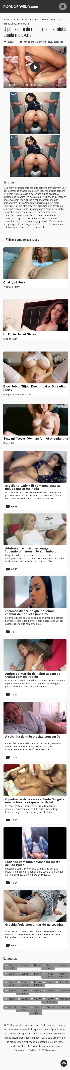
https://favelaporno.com (26, 1025)
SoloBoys (14, 1007)
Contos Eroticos (51, 1000)
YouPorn (38, 998)
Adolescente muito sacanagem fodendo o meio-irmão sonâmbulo (30, 549)
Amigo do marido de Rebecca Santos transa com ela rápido (32, 675)
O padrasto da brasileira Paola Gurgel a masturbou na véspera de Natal (34, 800)
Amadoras (18, 19)
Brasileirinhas (28, 965)
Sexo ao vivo (36, 1010)
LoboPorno (27, 973)
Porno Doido (24, 983)
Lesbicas (13, 973)
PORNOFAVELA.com (20, 6)
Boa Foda (11, 967)
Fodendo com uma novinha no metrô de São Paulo (32, 863)
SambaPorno (16, 990)
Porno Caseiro (13, 983)
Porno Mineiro (38, 983)
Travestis (51, 990)
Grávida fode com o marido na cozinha (34, 924)
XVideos (25, 998)
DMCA (32, 1050)
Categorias (20, 1050)
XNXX (12, 998)
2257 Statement (47, 1050)
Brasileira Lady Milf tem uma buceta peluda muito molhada (32, 487)
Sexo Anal (24, 992)
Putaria (50, 982)
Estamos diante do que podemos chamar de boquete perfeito (29, 612)
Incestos (58, 41)
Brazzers (51, 1007)
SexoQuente (40, 990)
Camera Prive (44, 41)
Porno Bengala (51, 975)
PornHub (39, 973)
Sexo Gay (49, 967)
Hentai (37, 965)
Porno (7, 19)
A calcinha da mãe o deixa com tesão (32, 736)
